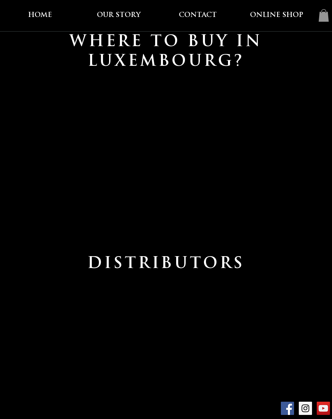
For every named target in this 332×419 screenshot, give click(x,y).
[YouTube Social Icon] (323, 408)
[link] (323, 15)
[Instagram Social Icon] (305, 408)
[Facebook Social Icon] (287, 408)
